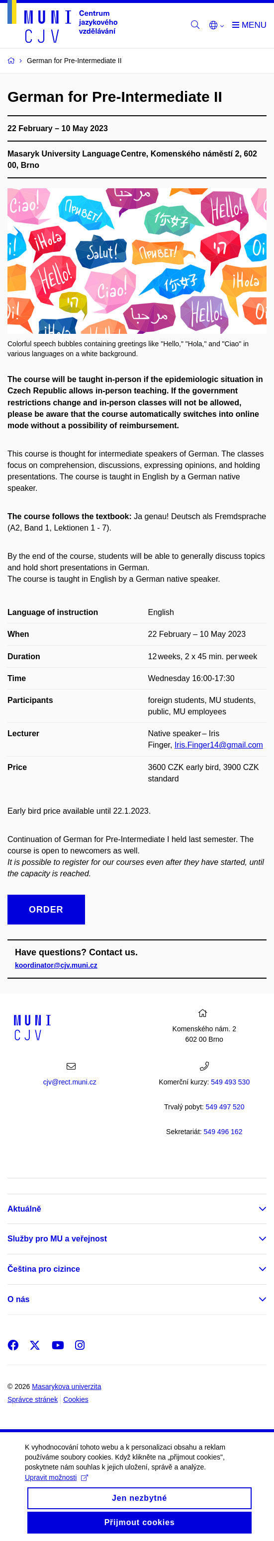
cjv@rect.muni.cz (69, 1082)
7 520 (225, 1107)
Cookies (76, 1399)
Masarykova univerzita (66, 1386)
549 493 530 (230, 1082)
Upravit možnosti (56, 1486)
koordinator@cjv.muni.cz (56, 965)
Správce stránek (32, 1399)
